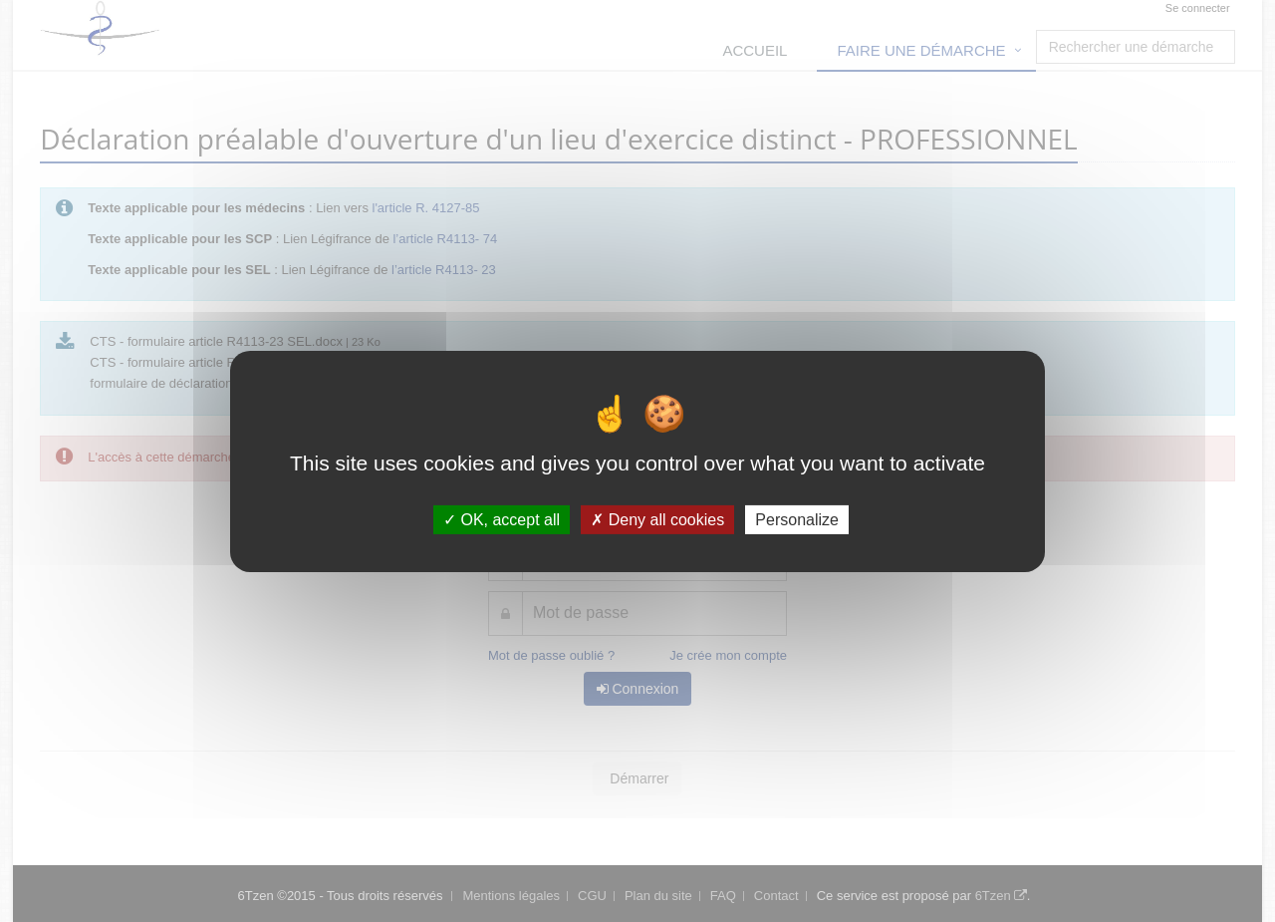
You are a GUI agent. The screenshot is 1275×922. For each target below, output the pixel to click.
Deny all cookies (657, 518)
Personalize (797, 518)
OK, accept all (501, 518)
